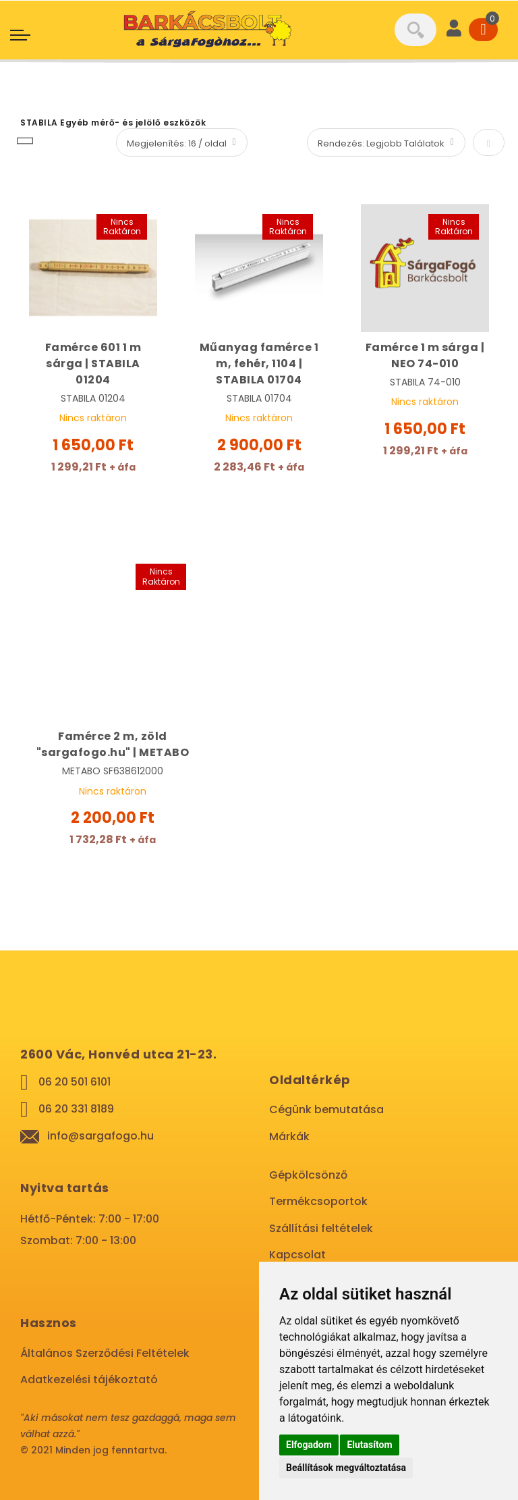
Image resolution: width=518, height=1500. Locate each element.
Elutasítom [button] (369, 1444)
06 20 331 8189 (76, 1109)
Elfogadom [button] (309, 1444)
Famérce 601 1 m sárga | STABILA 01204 (93, 363)
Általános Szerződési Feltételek (105, 1353)
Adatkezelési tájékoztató (89, 1379)
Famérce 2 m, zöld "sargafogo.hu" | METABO (113, 744)
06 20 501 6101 (74, 1082)
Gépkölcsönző (308, 1175)
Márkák (289, 1136)
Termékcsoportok (318, 1201)
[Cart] (483, 29)
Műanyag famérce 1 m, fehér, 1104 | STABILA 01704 (259, 363)
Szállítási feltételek (321, 1228)
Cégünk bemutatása (326, 1109)
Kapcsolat (297, 1254)
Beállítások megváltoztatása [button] (346, 1467)
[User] (454, 30)
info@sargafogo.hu (100, 1136)
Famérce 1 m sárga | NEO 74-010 (425, 355)
